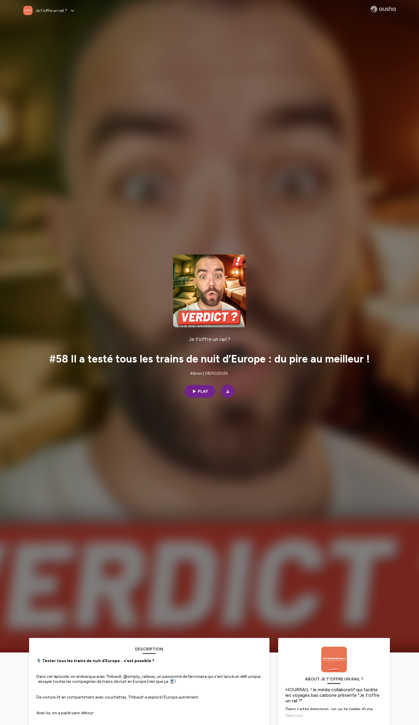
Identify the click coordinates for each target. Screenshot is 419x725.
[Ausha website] (383, 9)
